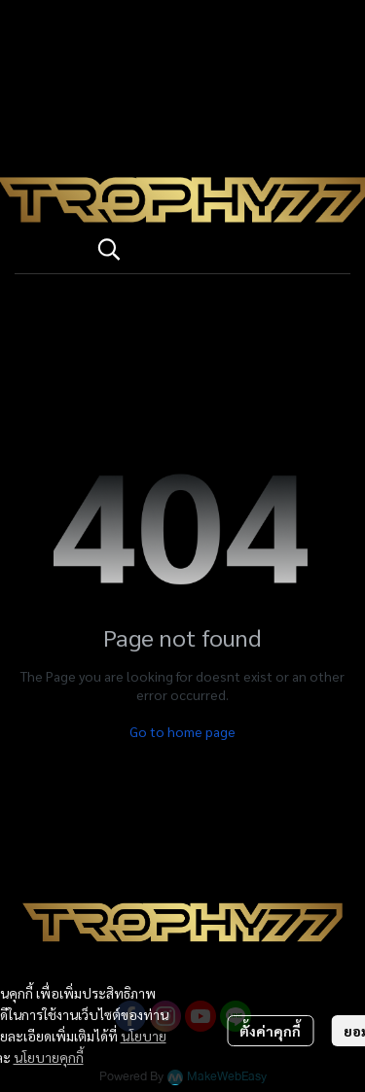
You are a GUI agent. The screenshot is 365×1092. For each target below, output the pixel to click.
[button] (214, 248)
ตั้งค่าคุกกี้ (270, 1030)
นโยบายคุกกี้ (49, 1057)
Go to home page (182, 731)
